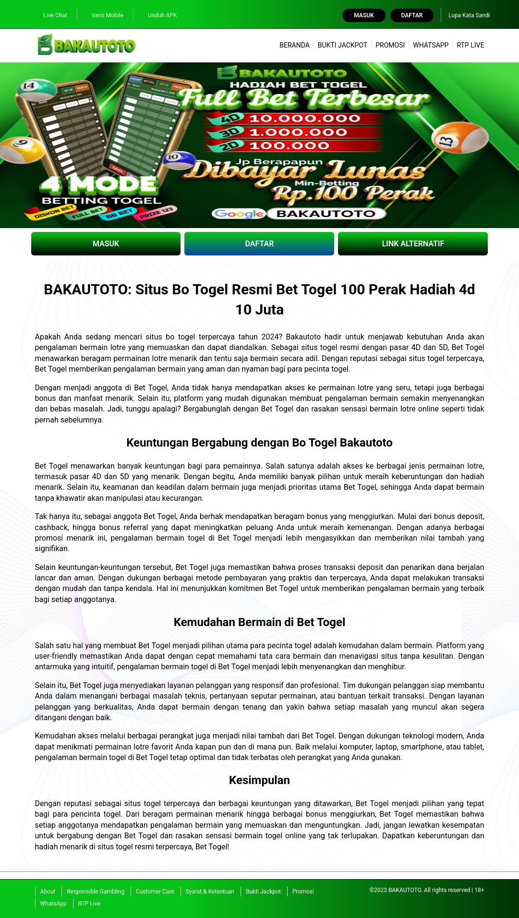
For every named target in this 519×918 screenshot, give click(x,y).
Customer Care (155, 891)
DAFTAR (259, 243)
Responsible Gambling (95, 891)
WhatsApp (430, 45)
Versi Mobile (102, 15)
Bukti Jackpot (342, 45)
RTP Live (470, 45)
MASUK (106, 243)
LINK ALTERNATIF (413, 243)
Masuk (364, 15)
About (48, 891)
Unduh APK (157, 15)
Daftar (412, 15)
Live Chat (50, 15)
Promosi (390, 45)
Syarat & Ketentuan (210, 891)
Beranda (294, 45)
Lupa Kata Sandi (469, 15)
